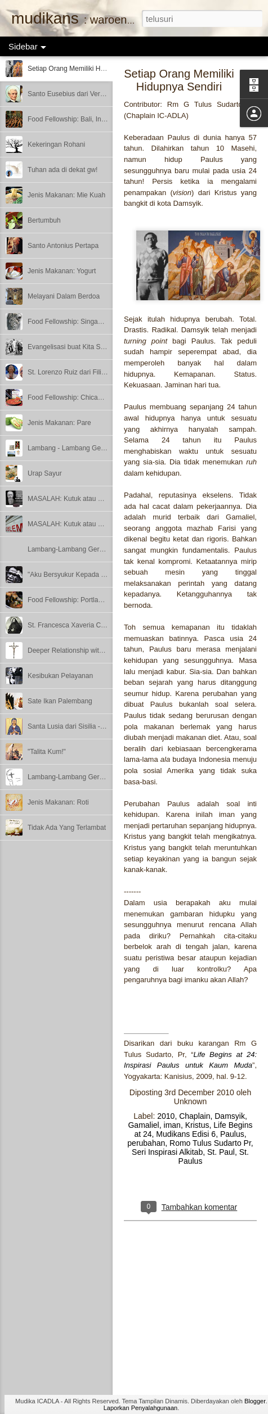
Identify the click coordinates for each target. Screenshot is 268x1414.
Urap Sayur (45, 473)
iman (172, 1125)
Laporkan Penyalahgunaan (141, 1407)
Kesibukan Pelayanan (60, 676)
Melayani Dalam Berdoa (64, 296)
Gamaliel (143, 1125)
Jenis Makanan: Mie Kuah (66, 195)
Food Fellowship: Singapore (69, 322)
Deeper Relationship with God (72, 650)
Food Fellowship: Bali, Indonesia (76, 119)
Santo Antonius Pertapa (63, 246)
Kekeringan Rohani (56, 144)
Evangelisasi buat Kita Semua (72, 347)
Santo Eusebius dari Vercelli (69, 94)
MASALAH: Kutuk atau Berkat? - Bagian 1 (91, 524)
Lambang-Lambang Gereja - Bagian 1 (84, 777)
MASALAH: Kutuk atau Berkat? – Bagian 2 (91, 499)
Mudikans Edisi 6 (186, 1134)
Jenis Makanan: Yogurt (62, 271)
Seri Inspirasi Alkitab (167, 1152)
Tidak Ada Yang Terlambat (67, 828)
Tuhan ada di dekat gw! (62, 170)
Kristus (197, 1125)
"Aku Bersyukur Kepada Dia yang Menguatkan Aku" (105, 575)
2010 (166, 1116)
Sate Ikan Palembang (60, 701)
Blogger (255, 1401)
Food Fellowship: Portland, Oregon (80, 600)
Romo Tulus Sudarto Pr (210, 1143)
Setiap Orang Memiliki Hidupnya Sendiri (87, 69)
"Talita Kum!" (47, 752)
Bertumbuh (44, 220)
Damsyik (230, 1116)
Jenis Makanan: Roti (58, 802)
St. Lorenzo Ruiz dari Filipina (71, 372)
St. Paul (221, 1152)
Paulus (232, 1134)
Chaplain (194, 1116)
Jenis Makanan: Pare (59, 423)
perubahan (146, 1143)
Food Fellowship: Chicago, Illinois (78, 397)
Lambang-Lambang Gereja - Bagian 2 (84, 549)
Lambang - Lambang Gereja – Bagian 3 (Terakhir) (102, 448)
